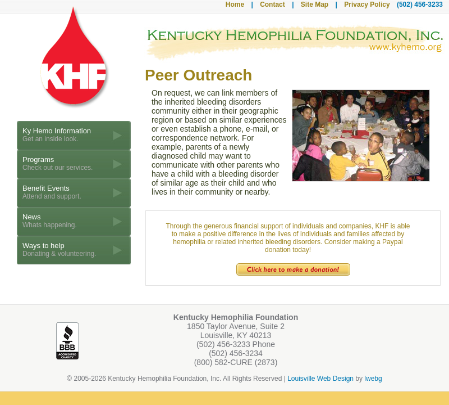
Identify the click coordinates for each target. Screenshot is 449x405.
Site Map (314, 4)
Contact (272, 4)
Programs (57, 163)
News (49, 221)
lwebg (373, 378)
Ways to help (59, 249)
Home (235, 4)
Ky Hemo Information (56, 135)
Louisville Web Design (320, 378)
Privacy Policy (367, 4)
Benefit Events (51, 192)
